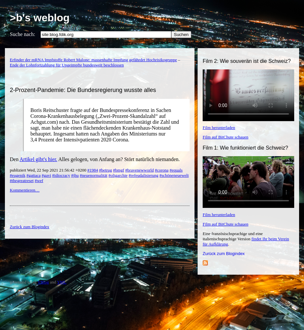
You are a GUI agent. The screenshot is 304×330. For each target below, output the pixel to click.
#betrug (105, 170)
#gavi (46, 175)
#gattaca (33, 175)
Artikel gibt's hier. (38, 159)
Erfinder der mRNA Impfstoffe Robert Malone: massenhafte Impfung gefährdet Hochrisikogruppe (93, 59)
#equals (176, 170)
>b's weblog (40, 18)
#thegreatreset (22, 180)
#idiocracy (61, 175)
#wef (39, 180)
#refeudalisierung (144, 175)
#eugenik (17, 175)
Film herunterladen (219, 127)
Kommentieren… (25, 190)
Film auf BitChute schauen (225, 137)
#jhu (75, 175)
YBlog (43, 282)
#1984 (92, 170)
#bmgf (118, 170)
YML (61, 282)
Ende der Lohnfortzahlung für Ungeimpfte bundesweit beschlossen (67, 65)
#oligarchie (118, 175)
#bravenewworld (139, 170)
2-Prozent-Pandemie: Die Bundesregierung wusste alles (83, 90)
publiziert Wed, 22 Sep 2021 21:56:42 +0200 (48, 170)
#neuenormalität (93, 175)
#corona (162, 170)
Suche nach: (22, 34)
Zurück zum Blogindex (224, 253)
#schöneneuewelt (174, 175)
